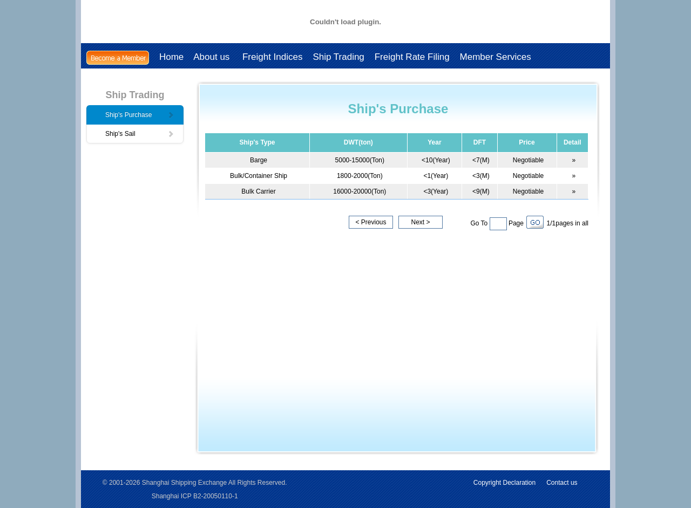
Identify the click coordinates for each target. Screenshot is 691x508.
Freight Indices (272, 57)
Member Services (495, 57)
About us (212, 57)
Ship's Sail (139, 134)
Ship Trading (338, 57)
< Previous (370, 222)
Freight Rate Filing (412, 57)
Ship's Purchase (139, 115)
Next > (420, 222)
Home (171, 57)
